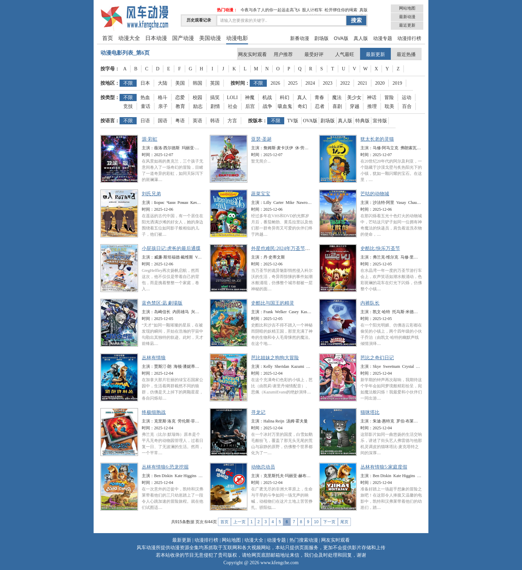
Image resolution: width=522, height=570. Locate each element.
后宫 (250, 106)
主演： (148, 147)
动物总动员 (263, 467)
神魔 (250, 97)
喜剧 (337, 106)
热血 (145, 97)
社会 (232, 106)
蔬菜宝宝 (260, 193)
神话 (371, 97)
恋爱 (180, 97)
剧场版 (321, 38)
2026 (275, 83)
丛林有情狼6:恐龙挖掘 (165, 467)
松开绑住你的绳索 (341, 10)
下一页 (329, 521)
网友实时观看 (252, 54)
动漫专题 (382, 38)
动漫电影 (237, 38)
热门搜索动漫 (303, 540)
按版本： (257, 120)
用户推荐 (283, 54)
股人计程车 (312, 10)
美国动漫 (210, 38)
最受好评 (314, 54)
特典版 (362, 120)
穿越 (354, 106)
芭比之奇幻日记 (377, 357)
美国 (180, 83)
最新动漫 (407, 16)
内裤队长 (370, 303)
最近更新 (407, 25)
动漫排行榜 (409, 38)
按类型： (110, 97)
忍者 (320, 106)
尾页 (344, 521)
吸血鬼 (285, 106)
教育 (180, 106)
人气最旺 (344, 54)
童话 (145, 106)
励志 (198, 106)
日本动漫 (156, 38)
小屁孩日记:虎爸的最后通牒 (171, 248)
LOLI (232, 97)
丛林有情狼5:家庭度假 (383, 467)
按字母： (110, 68)
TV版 (293, 120)
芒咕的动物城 (374, 193)
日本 (145, 83)
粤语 (180, 120)
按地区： (110, 83)
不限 (128, 83)
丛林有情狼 (154, 357)
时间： (148, 154)
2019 (397, 83)
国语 (162, 120)
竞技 (128, 106)
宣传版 (380, 120)
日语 (145, 120)
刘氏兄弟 (151, 193)
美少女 (354, 97)
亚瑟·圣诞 (261, 139)
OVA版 (341, 38)
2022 (345, 83)
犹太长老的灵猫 (377, 139)
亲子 (163, 106)
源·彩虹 (149, 139)
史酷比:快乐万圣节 (380, 248)
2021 (362, 83)
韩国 (197, 83)
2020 (380, 83)
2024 (310, 83)
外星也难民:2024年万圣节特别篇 (285, 248)
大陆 (162, 83)
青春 (319, 97)
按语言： (110, 120)
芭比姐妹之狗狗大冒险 (275, 357)
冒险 (389, 97)
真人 (302, 97)
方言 (232, 120)
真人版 (361, 38)
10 (316, 521)
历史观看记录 (199, 20)
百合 (407, 106)
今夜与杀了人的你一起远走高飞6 (270, 10)
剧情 (215, 106)
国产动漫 (183, 38)
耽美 (389, 106)
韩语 (215, 120)
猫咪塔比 (370, 412)
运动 (406, 97)
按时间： (240, 83)
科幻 (284, 97)
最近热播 (406, 54)
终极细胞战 (154, 412)
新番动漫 (299, 38)
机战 (267, 97)
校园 (197, 97)
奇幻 (302, 106)
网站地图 (407, 8)
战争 (267, 106)
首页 (107, 38)
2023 (327, 83)
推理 (372, 106)
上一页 (239, 521)
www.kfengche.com (279, 562)
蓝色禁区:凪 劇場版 (162, 303)
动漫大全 (129, 38)
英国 (215, 83)
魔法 (337, 97)
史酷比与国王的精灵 (272, 303)
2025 (293, 83)
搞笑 (215, 97)
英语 (197, 120)
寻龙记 (258, 412)
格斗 (162, 97)
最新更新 (375, 54)
